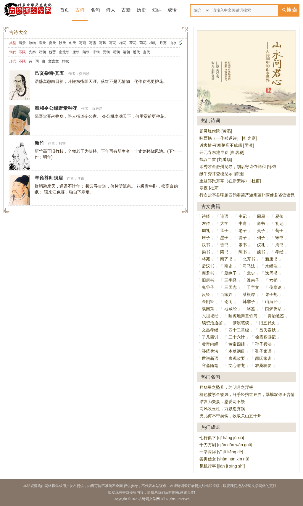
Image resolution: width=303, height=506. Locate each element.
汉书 (206, 244)
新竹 (39, 143)
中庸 (242, 223)
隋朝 (86, 52)
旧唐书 (208, 280)
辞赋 (65, 61)
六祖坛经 (210, 315)
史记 (242, 216)
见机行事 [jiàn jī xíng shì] (222, 466)
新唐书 (271, 259)
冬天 (72, 43)
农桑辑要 (263, 365)
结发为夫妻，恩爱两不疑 (222, 401)
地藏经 (230, 308)
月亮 (163, 43)
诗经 (206, 216)
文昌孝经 (210, 330)
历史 (141, 9)
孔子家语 (263, 351)
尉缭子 (230, 273)
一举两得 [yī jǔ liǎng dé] (221, 451)
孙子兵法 (263, 344)
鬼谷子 (208, 287)
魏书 (261, 251)
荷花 (132, 43)
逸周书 (271, 273)
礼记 (279, 223)
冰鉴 (251, 308)
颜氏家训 (263, 358)
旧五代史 (267, 322)
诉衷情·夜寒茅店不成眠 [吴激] (226, 145)
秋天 (62, 43)
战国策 (208, 308)
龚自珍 (84, 74)
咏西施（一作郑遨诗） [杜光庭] (228, 138)
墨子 (224, 237)
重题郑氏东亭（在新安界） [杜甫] (230, 180)
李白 (81, 178)
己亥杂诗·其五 (49, 73)
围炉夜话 (273, 308)
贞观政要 (236, 358)
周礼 (206, 230)
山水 (173, 43)
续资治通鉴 (212, 322)
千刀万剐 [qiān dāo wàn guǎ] (225, 444)
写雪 (92, 43)
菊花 (142, 43)
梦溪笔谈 (241, 322)
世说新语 (210, 358)
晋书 (224, 244)
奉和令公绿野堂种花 (56, 108)
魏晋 (52, 52)
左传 (206, 223)
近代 (136, 52)
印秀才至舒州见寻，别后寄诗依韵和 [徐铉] (238, 166)
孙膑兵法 (210, 351)
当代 (146, 52)
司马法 (249, 266)
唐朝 (76, 52)
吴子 (261, 230)
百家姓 (226, 294)
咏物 (32, 43)
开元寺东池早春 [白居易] (221, 152)
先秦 (32, 52)
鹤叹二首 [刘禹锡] (215, 159)
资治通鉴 (275, 315)
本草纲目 (236, 351)
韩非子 (249, 301)
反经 (206, 294)
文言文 (53, 61)
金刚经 (208, 301)
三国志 (230, 287)
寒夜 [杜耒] (209, 188)
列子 (261, 237)
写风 (102, 43)
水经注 (271, 266)
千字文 (253, 287)
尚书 (261, 223)
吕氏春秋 (267, 330)
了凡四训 (210, 337)
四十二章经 (238, 330)
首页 (64, 9)
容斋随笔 (210, 365)
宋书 (279, 237)
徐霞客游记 (265, 337)
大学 (224, 223)
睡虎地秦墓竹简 (242, 315)
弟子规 (271, 294)
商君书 (208, 273)
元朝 (106, 52)
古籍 (126, 9)
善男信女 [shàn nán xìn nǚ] (224, 459)
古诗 (80, 9)
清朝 (126, 52)
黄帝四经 (236, 344)
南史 (228, 266)
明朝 (116, 52)
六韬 (273, 280)
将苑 (206, 259)
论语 (224, 216)
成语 (172, 9)
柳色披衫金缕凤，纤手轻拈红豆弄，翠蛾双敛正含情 (247, 394)
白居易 (97, 109)
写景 (22, 43)
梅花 (122, 43)
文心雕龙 (236, 365)
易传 (279, 216)
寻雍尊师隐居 (49, 178)
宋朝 (96, 52)
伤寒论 (275, 287)
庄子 (206, 237)
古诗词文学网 (149, 499)
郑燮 (62, 143)
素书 (242, 244)
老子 (242, 230)
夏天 (52, 43)
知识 (157, 9)
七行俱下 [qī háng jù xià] (221, 437)
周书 (279, 244)
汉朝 (42, 52)
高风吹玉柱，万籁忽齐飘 (222, 408)
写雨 (82, 43)
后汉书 (208, 266)
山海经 (271, 301)
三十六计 (236, 337)
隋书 (224, 251)
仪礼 (261, 244)
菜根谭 (249, 294)
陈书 (242, 251)
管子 (242, 237)
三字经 (230, 280)
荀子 (279, 230)
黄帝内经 (210, 344)
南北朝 (64, 52)
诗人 (110, 9)
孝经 (279, 251)
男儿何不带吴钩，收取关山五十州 (230, 415)
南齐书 (226, 259)
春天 (42, 43)
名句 (95, 9)
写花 (112, 43)
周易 (261, 216)
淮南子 (253, 280)
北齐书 (249, 259)
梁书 (206, 251)
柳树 (153, 43)
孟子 (224, 230)
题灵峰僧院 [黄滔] (215, 131)
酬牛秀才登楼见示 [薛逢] (221, 173)
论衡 (228, 301)
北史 (251, 273)
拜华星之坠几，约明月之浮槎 (226, 387)
